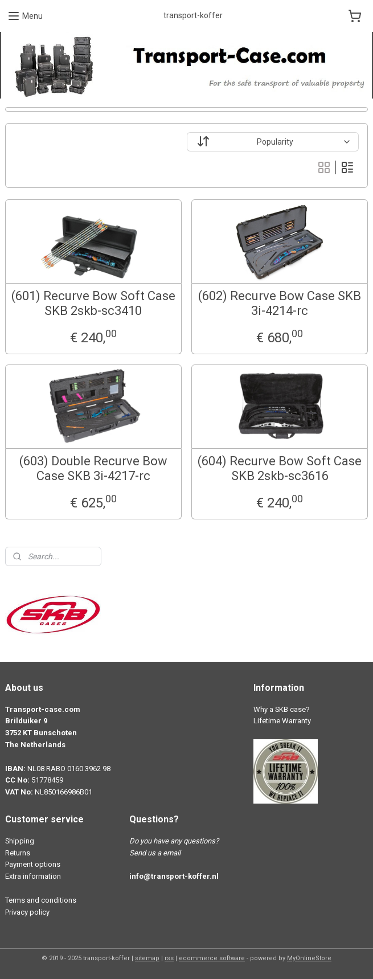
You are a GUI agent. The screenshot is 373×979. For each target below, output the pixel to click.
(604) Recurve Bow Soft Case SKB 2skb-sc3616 (280, 468)
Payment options (32, 864)
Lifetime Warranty (282, 720)
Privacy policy (27, 912)
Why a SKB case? (281, 709)
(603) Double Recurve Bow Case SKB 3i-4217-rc (93, 468)
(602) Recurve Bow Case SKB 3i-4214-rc (279, 303)
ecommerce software (212, 958)
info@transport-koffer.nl (174, 876)
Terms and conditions (40, 900)
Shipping (19, 841)
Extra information (33, 876)
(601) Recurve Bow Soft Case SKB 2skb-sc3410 (93, 303)
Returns (17, 853)
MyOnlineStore (309, 958)
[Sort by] (273, 142)
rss (169, 958)
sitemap (147, 958)
